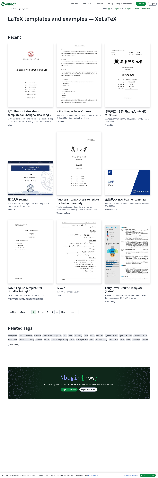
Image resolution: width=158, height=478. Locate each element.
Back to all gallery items (18, 9)
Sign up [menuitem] (141, 4)
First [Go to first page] (13, 312)
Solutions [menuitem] (86, 4)
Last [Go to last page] (74, 312)
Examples (128, 9)
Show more (13, 344)
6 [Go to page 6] (52, 312)
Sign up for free (69, 389)
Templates (117, 9)
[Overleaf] (8, 3)
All (109, 9)
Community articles (142, 9)
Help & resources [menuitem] (123, 4)
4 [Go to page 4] (42, 312)
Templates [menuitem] (99, 4)
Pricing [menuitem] (110, 4)
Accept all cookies (147, 475)
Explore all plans (88, 389)
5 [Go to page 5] (47, 312)
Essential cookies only (130, 475)
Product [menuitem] (73, 4)
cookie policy (93, 475)
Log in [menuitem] (152, 4)
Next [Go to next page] (64, 312)
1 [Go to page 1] (29, 312)
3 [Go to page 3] (38, 312)
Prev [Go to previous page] (22, 312)
